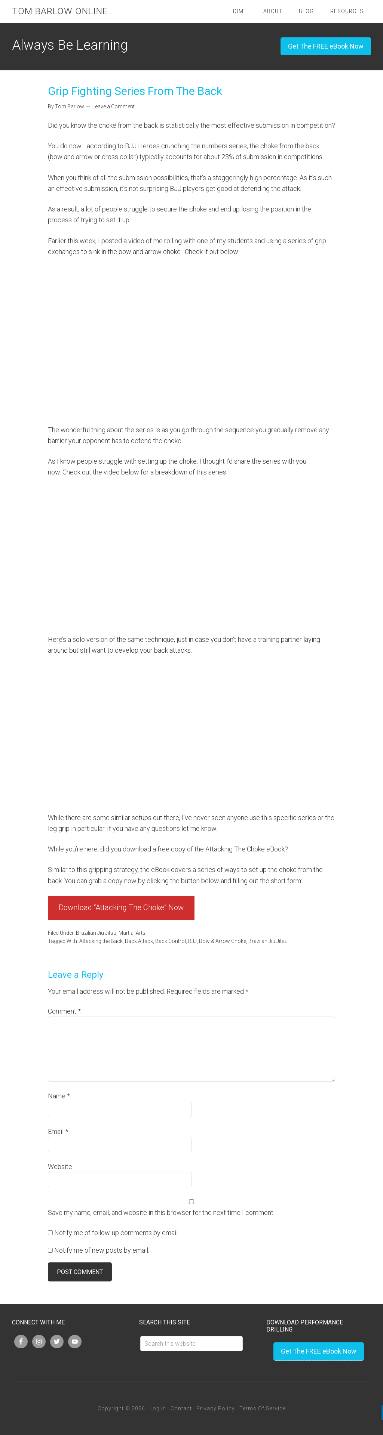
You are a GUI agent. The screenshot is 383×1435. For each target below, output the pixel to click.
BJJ (192, 941)
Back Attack (139, 941)
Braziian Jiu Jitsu (268, 941)
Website (60, 1166)
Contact (181, 1408)
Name (59, 1096)
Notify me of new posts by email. (101, 1250)
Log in (158, 1408)
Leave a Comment (113, 106)
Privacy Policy (215, 1408)
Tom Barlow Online (60, 11)
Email (58, 1131)
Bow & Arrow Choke (222, 941)
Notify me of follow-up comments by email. (116, 1233)
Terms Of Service (262, 1408)
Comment (64, 1011)
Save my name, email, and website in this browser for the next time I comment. (161, 1212)
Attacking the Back (101, 941)
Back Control (170, 941)
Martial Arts (132, 933)
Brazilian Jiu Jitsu (96, 933)
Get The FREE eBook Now (326, 46)
